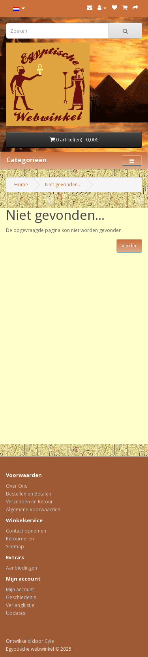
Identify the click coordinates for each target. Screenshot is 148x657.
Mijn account (20, 589)
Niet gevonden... (63, 184)
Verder (129, 245)
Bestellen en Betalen (28, 493)
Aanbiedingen (21, 567)
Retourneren (20, 538)
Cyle (49, 641)
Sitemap (15, 546)
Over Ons (16, 486)
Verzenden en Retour (29, 501)
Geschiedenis (21, 597)
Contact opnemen (26, 530)
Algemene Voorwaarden (33, 509)
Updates (15, 613)
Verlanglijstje (20, 605)
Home (21, 184)
